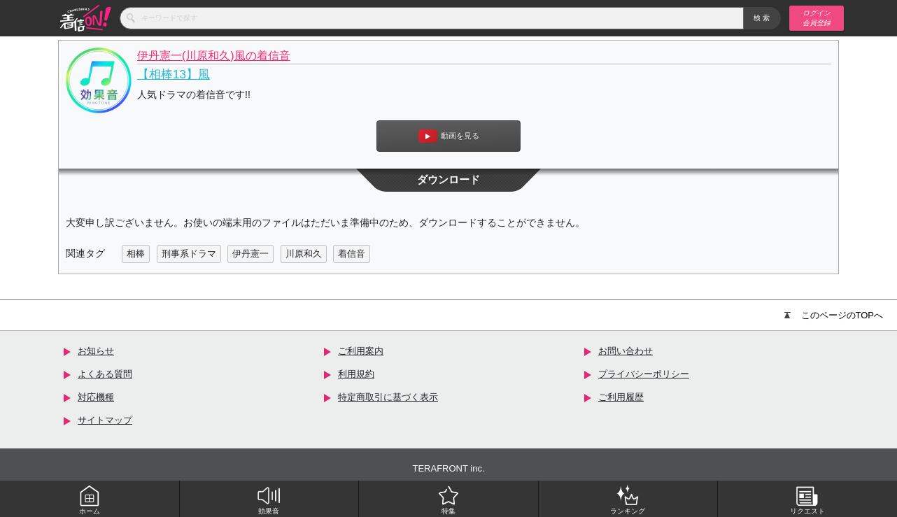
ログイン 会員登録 (817, 18)
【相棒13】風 (173, 74)
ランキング (627, 499)
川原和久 (303, 253)
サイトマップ (105, 420)
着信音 (351, 253)
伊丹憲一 (250, 253)
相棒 (136, 253)
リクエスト (807, 499)
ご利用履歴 (621, 397)
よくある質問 (105, 374)
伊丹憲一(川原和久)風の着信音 (213, 56)
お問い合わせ (625, 351)
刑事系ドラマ (189, 253)
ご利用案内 (360, 351)
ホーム (89, 499)
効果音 (268, 499)
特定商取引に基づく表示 (388, 397)
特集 (448, 499)
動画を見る (448, 136)
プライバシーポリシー (643, 374)
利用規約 (356, 374)
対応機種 (96, 397)
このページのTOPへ (834, 315)
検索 (762, 18)
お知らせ (96, 351)
